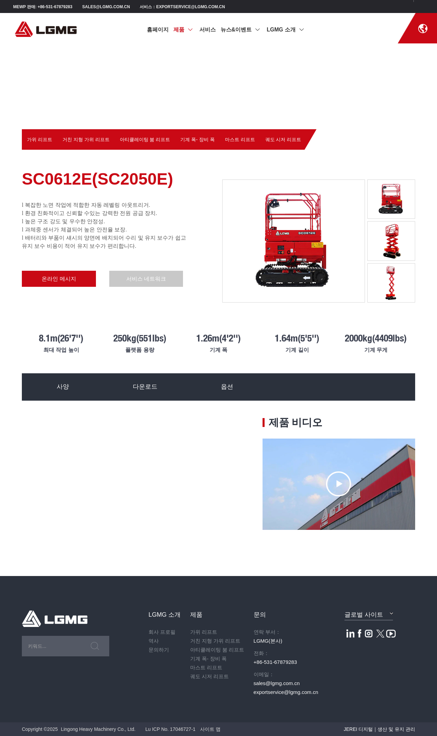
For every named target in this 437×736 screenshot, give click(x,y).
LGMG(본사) (268, 641)
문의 (260, 614)
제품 (183, 30)
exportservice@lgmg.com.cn (286, 692)
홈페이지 (158, 29)
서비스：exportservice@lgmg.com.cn (182, 6)
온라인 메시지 (56, 279)
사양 (63, 387)
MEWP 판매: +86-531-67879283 (42, 6)
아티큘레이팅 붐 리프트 (145, 139)
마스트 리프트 (240, 139)
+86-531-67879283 (275, 662)
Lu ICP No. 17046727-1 (170, 729)
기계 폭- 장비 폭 (197, 139)
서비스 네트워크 (139, 279)
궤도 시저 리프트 (283, 139)
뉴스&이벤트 (240, 30)
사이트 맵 (210, 729)
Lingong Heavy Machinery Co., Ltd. (98, 729)
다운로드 (144, 387)
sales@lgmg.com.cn (106, 6)
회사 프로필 (162, 632)
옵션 (227, 387)
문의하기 (159, 650)
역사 (154, 641)
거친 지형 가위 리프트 (86, 139)
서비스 (207, 29)
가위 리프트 (39, 139)
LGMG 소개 (285, 30)
